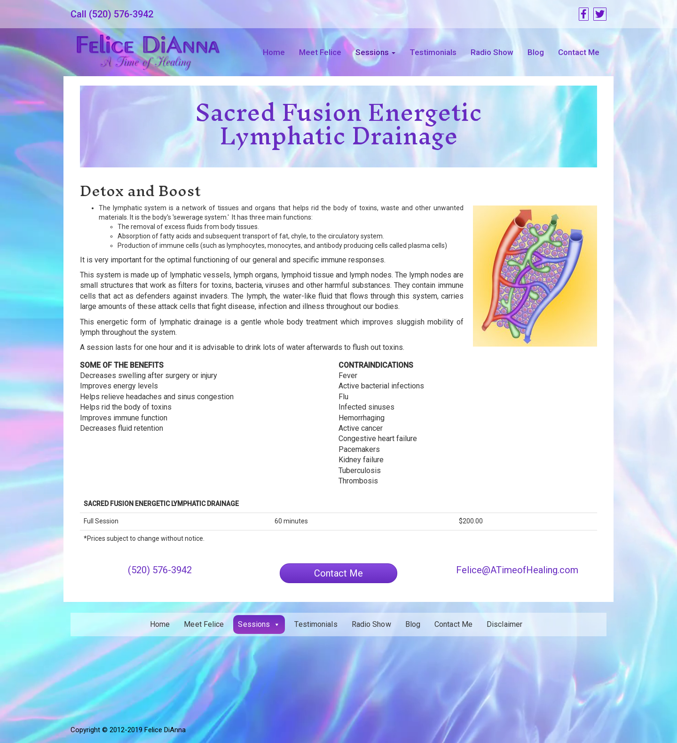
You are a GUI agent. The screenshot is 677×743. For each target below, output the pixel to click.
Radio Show (492, 52)
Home (274, 52)
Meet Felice (320, 52)
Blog (535, 52)
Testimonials (433, 52)
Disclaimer (504, 624)
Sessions (375, 52)
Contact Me (578, 52)
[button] (338, 573)
